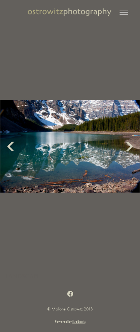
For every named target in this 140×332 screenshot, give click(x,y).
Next (129, 146)
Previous (10, 146)
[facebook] (70, 294)
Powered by (70, 321)
